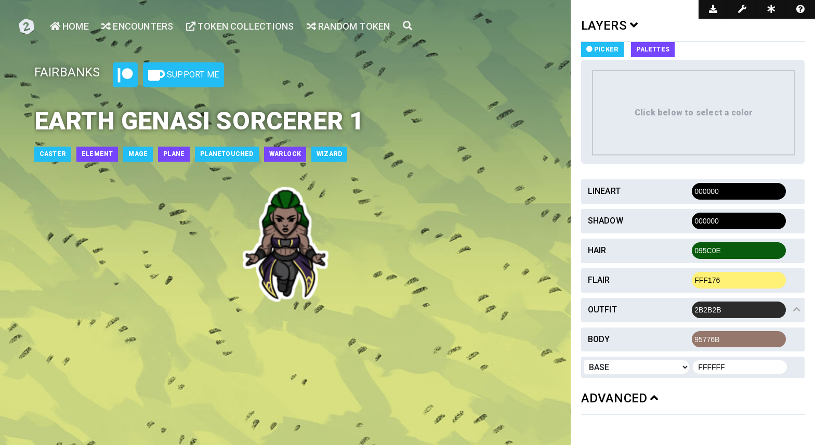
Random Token (348, 26)
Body (599, 339)
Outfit (602, 310)
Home (69, 26)
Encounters (137, 26)
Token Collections (240, 26)
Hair (597, 250)
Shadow (605, 221)
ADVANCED (620, 398)
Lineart (604, 191)
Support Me (183, 75)
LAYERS (609, 25)
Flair (599, 280)
